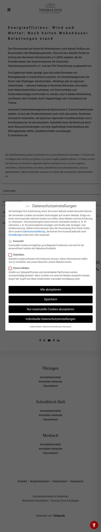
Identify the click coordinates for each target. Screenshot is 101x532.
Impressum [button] (66, 327)
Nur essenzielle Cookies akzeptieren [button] (50, 309)
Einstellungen (15, 235)
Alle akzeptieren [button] (50, 289)
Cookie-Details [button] (36, 327)
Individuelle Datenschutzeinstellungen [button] (50, 319)
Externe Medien (20, 268)
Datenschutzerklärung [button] (52, 327)
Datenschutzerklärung (34, 231)
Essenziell (17, 241)
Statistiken (17, 254)
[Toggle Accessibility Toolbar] (94, 525)
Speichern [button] (50, 299)
